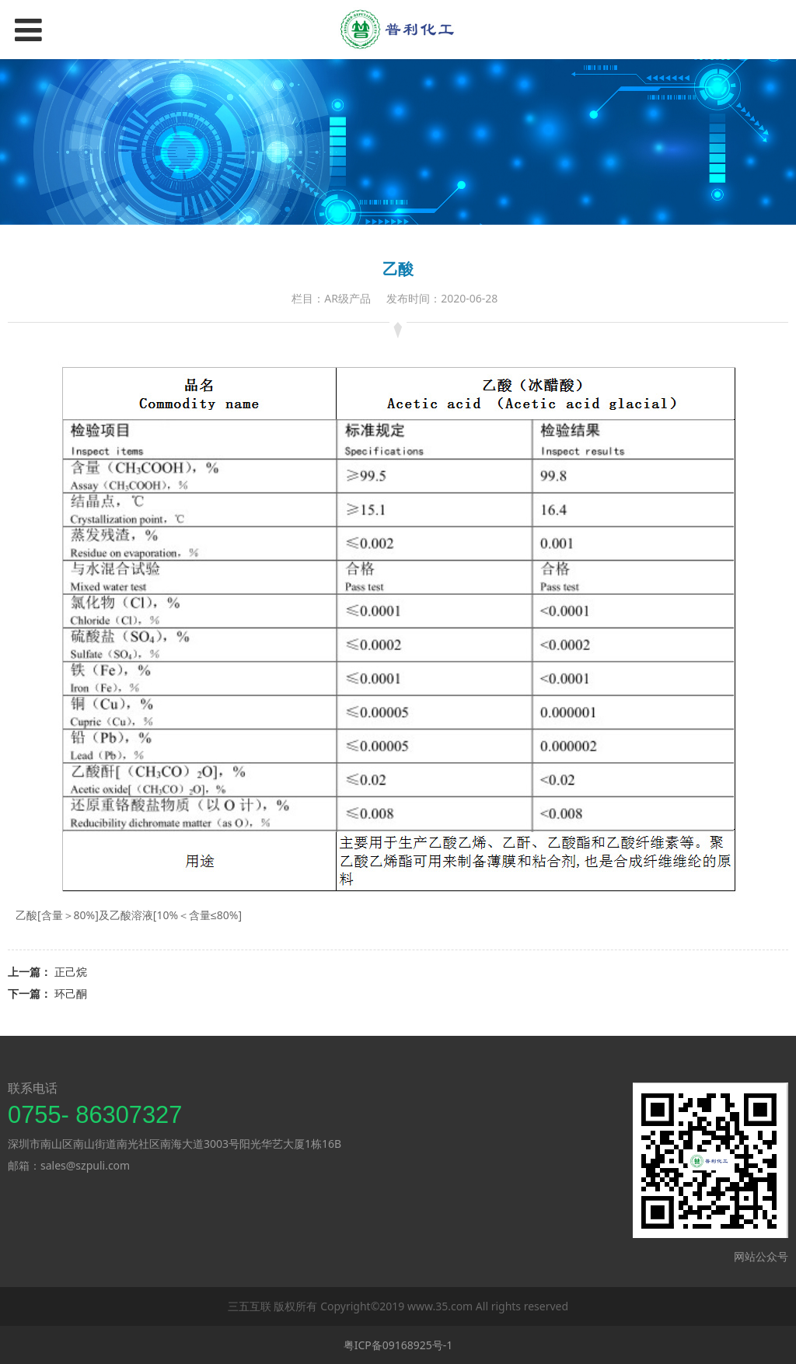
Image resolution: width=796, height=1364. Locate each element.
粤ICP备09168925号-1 (398, 1345)
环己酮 (70, 993)
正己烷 (70, 971)
